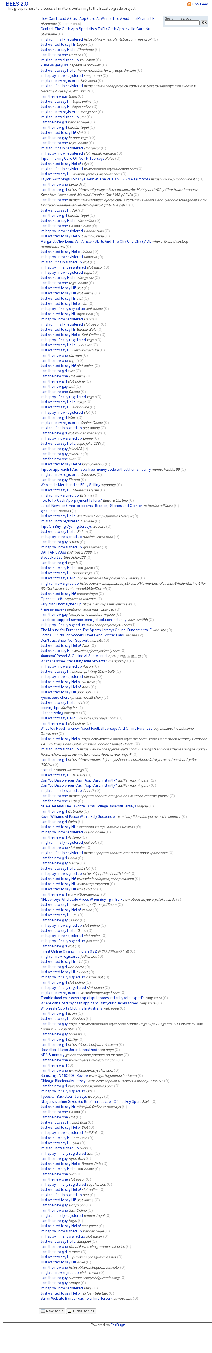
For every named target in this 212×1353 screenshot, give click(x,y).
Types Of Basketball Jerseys (64, 1096)
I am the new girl (54, 122)
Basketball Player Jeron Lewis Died (69, 1050)
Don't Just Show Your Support (65, 640)
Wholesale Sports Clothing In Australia (71, 1008)
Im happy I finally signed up (63, 309)
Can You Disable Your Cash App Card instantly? (79, 780)
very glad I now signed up (61, 604)
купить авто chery (55, 697)
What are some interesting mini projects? (74, 661)
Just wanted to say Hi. (58, 44)
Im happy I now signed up (61, 438)
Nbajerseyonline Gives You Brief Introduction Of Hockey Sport (91, 1101)
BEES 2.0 (17, 4)
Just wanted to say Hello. (61, 236)
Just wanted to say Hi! (58, 132)
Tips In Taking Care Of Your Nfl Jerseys (72, 158)
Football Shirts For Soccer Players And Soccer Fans (82, 635)
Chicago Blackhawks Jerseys (64, 1081)
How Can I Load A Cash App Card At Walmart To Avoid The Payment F (97, 18)
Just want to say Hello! (59, 70)
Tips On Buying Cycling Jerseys (66, 526)
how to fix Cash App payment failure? (71, 500)
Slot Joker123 (52, 557)
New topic (52, 1310)
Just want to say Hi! (56, 101)
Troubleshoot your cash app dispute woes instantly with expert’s (92, 998)
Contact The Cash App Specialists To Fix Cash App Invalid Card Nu (95, 29)
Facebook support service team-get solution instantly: (84, 620)
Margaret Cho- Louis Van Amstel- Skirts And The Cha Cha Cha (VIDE (96, 241)
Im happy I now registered (62, 75)
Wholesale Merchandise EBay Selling (70, 485)
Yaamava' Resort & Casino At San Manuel (74, 656)
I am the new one (54, 55)
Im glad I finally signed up (61, 262)
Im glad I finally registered (62, 39)
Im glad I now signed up (60, 60)
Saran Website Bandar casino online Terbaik (76, 1298)
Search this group (178, 18)
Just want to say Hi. (56, 107)
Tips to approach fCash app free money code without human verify (96, 469)
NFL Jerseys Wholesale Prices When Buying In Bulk (81, 899)
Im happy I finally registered (63, 267)
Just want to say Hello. (58, 50)
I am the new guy (54, 96)
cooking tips (50, 708)
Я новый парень (53, 609)
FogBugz (118, 1325)
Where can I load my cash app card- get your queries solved (89, 1003)
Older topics (81, 1311)
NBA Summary (52, 1055)
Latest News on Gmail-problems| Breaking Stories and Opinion (92, 506)
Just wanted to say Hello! (61, 164)
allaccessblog (52, 713)
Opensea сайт (52, 599)
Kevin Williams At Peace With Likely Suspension (79, 816)
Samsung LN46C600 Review (64, 1076)
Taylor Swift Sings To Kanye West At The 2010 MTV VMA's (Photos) (95, 179)
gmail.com (49, 511)
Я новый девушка (54, 65)
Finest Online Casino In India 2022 (69, 951)
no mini (46, 770)
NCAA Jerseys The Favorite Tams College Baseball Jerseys (88, 806)
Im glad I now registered (60, 81)
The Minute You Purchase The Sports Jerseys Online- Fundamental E (96, 630)
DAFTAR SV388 (53, 552)
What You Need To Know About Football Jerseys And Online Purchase (96, 728)
